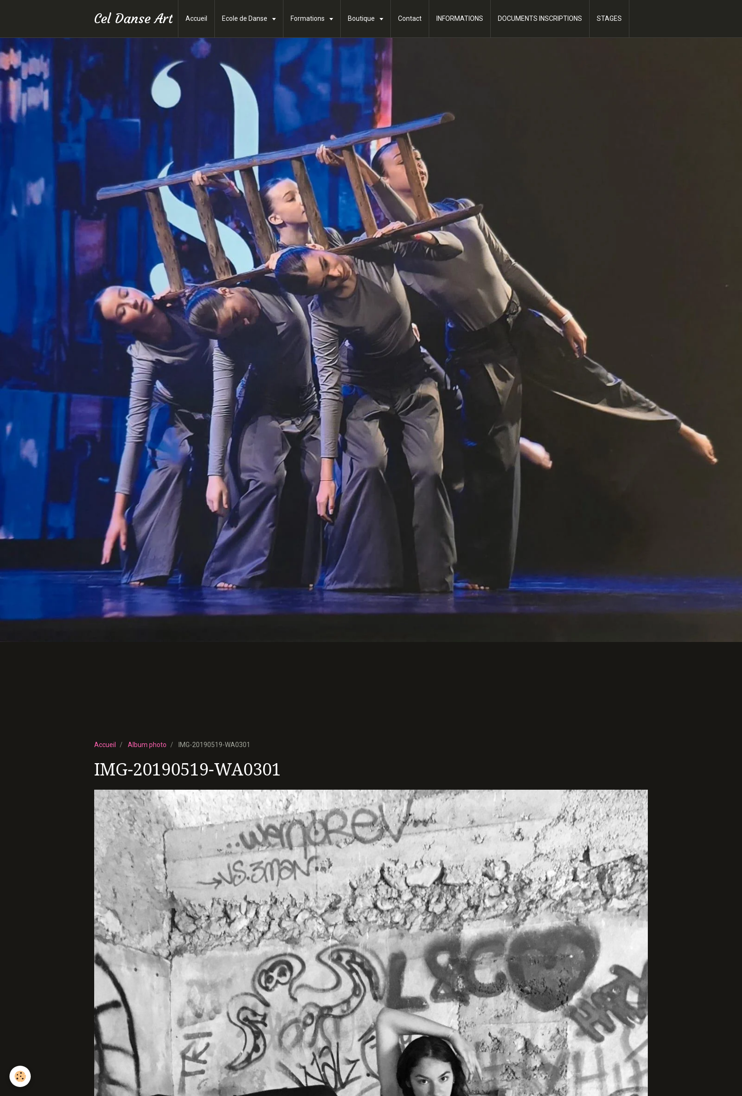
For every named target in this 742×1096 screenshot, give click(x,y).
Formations (308, 18)
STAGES (609, 18)
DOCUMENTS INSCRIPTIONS (540, 18)
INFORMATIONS (459, 18)
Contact (410, 18)
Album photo (147, 744)
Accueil (196, 18)
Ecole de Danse (245, 18)
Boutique (362, 18)
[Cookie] (20, 1076)
